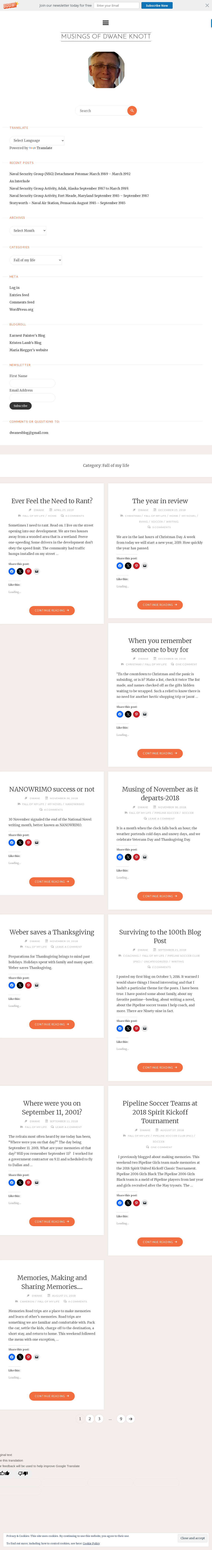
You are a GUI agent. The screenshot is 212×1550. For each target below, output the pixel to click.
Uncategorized (156, 961)
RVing (143, 521)
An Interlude (20, 181)
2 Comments (161, 967)
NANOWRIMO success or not (52, 789)
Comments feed (22, 302)
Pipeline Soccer (167, 812)
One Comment (186, 664)
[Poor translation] (23, 1474)
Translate (40, 148)
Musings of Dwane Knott (106, 37)
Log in (14, 288)
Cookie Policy (91, 1543)
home (52, 515)
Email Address (21, 390)
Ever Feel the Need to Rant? (52, 501)
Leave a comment (161, 818)
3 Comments (161, 527)
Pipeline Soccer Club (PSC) (173, 1136)
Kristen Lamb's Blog (25, 343)
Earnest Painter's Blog (27, 335)
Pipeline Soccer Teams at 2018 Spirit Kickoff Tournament (160, 1112)
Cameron (27, 1301)
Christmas (133, 515)
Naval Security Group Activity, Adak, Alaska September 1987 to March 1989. (69, 188)
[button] (106, 5)
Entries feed (19, 295)
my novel (189, 515)
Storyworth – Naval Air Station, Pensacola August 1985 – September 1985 (67, 203)
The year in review (160, 501)
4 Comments (74, 515)
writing (172, 521)
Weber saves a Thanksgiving (52, 932)
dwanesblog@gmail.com (29, 433)
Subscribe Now (157, 5)
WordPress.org (21, 310)
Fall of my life (34, 515)
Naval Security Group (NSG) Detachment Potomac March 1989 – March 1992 (70, 174)
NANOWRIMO (74, 804)
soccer (157, 521)
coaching (131, 955)
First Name (18, 376)
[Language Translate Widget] (37, 140)
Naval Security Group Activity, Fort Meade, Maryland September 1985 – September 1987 (79, 196)
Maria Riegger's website (29, 350)
